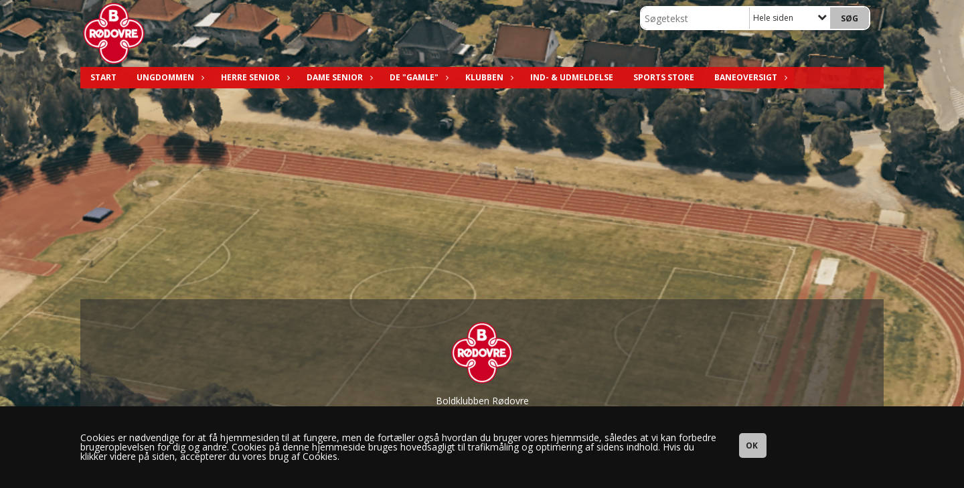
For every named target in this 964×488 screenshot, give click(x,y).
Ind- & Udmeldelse (571, 77)
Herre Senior (254, 77)
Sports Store (663, 77)
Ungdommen (169, 77)
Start (103, 77)
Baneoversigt (749, 77)
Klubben (487, 77)
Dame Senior (338, 77)
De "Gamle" (417, 77)
